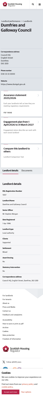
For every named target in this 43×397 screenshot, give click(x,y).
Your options (26, 392)
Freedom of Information (12, 339)
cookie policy (7, 387)
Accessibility (7, 320)
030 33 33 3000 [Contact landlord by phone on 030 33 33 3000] (8, 74)
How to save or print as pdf (13, 324)
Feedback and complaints (12, 315)
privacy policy (28, 384)
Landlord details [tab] (10, 170)
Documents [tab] (27, 170)
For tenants (7, 299)
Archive (5, 327)
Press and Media (9, 307)
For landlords (8, 296)
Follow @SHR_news (12, 362)
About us (6, 303)
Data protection (9, 335)
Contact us (7, 311)
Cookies (5, 331)
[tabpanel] (21, 231)
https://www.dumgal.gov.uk (13, 84)
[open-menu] (39, 4)
